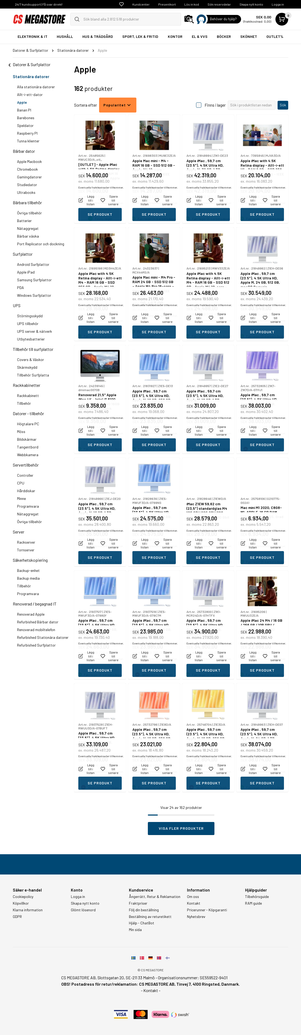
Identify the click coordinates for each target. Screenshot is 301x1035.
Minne (21, 498)
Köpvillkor (21, 903)
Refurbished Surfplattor (36, 645)
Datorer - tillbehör (28, 413)
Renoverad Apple (30, 614)
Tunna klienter (28, 141)
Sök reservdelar (219, 4)
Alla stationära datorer (36, 87)
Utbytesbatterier (31, 339)
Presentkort (167, 4)
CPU (20, 483)
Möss (21, 431)
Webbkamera (27, 454)
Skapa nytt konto (251, 4)
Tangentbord (27, 447)
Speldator (25, 125)
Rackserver (26, 542)
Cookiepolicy (23, 896)
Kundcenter (141, 4)
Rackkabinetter (26, 385)
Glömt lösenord (83, 910)
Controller (25, 475)
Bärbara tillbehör (27, 202)
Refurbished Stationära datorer (42, 637)
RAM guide (253, 903)
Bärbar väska (28, 236)
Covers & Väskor (30, 359)
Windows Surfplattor (34, 295)
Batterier (24, 220)
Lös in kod (191, 4)
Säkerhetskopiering (30, 560)
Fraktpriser (138, 903)
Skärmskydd (27, 367)
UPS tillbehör (27, 323)
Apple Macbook (29, 161)
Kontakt (193, 903)
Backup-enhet (28, 570)
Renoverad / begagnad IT (34, 603)
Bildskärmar (26, 439)
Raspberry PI (27, 133)
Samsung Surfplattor (34, 280)
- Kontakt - (150, 990)
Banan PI (24, 110)
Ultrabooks (26, 192)
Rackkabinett (28, 395)
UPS (17, 305)
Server (18, 531)
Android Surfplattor (33, 264)
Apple (22, 102)
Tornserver (25, 550)
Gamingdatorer (29, 177)
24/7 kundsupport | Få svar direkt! (39, 4)
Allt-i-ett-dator (30, 94)
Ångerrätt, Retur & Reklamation (154, 896)
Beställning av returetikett (150, 916)
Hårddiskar (26, 490)
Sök (283, 105)
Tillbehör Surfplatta (33, 375)
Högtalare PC (28, 424)
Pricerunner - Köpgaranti (207, 910)
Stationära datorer (31, 76)
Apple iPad (26, 272)
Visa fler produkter (181, 828)
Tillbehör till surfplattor (33, 349)
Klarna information (28, 910)
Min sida (135, 930)
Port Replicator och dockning (40, 244)
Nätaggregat (28, 228)
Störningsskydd (30, 316)
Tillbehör (24, 403)
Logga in (278, 4)
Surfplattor (22, 253)
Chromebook (27, 169)
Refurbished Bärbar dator (37, 622)
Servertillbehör (26, 464)
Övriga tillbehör (29, 213)
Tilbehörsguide (257, 896)
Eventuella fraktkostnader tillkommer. (101, 202)
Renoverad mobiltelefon (36, 629)
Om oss (193, 896)
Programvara (28, 506)
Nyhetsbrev (196, 916)
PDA (20, 287)
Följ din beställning (144, 910)
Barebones (25, 117)
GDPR (17, 916)
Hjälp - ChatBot (141, 923)
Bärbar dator (24, 151)
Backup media (28, 578)
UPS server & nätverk (34, 331)
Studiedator (27, 184)
